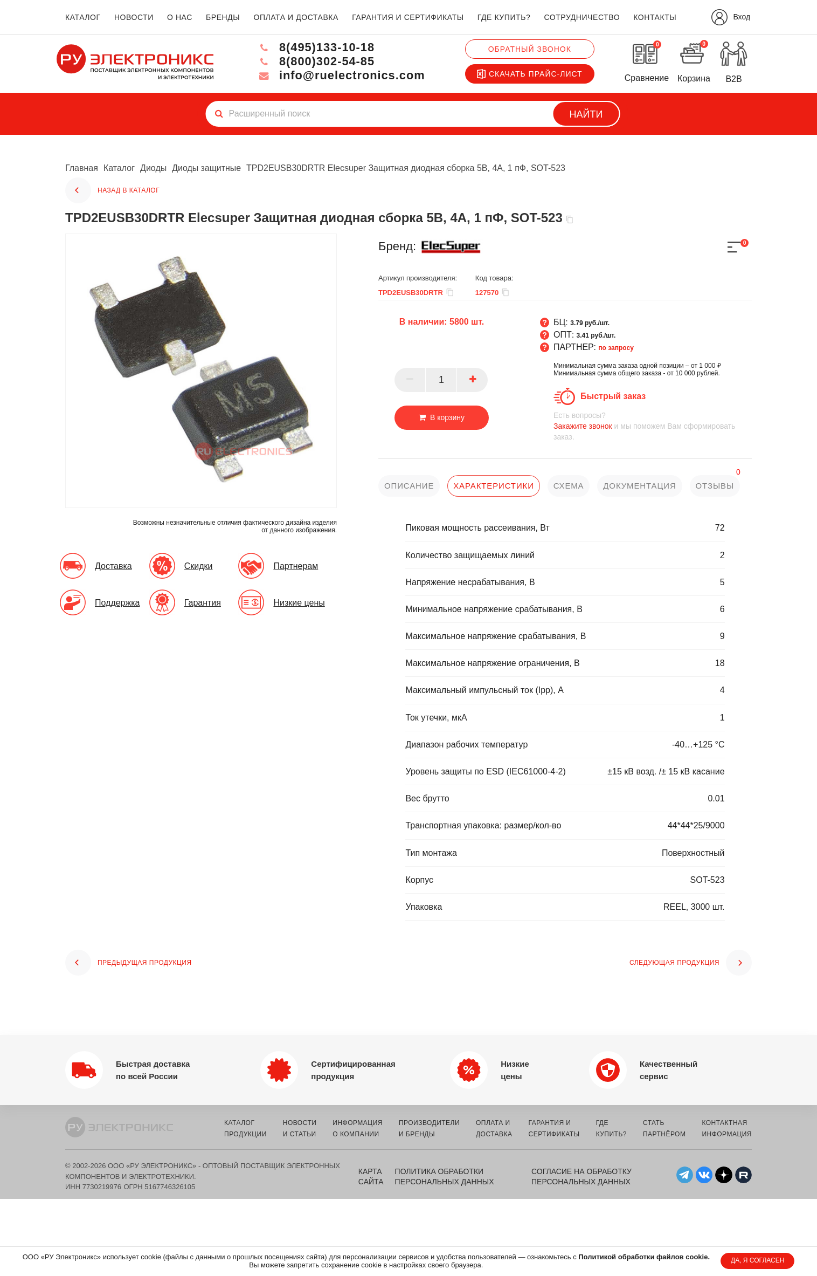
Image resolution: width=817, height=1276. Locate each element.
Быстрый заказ (613, 396)
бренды (223, 17)
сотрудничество (582, 17)
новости (134, 17)
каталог (83, 17)
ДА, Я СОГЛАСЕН (757, 1260)
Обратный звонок (529, 49)
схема (568, 485)
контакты (654, 17)
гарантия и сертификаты (408, 17)
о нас (179, 17)
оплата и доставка (295, 17)
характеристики (493, 485)
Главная (81, 168)
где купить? (503, 17)
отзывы (715, 485)
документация (640, 485)
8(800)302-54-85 (315, 61)
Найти (586, 114)
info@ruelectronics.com (340, 75)
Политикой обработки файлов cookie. (644, 1257)
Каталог (119, 168)
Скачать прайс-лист (530, 74)
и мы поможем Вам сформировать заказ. (652, 425)
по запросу (616, 348)
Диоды (153, 168)
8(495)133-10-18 (315, 47)
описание (409, 485)
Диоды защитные (206, 168)
